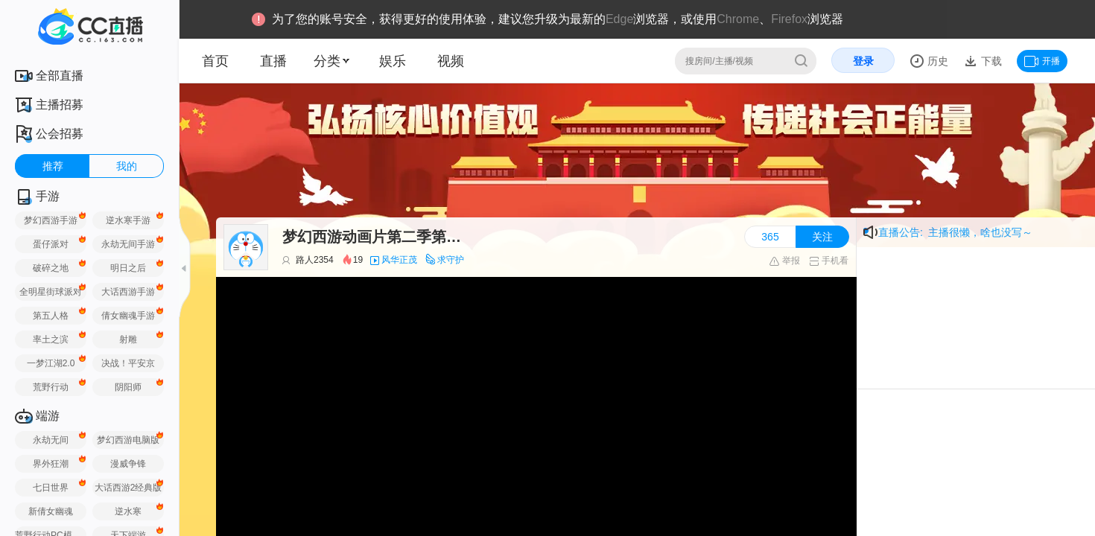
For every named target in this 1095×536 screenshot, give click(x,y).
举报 (784, 260)
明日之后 (128, 268)
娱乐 (392, 61)
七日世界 (51, 487)
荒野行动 (51, 387)
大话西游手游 (128, 292)
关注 (822, 237)
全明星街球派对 (50, 292)
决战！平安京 (128, 363)
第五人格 (51, 315)
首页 (215, 61)
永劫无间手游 (128, 244)
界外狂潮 (51, 464)
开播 (1042, 61)
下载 (990, 61)
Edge (619, 19)
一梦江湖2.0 (51, 363)
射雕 (128, 339)
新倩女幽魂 (50, 511)
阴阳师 (128, 387)
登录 (863, 61)
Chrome (738, 19)
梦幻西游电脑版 (128, 440)
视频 (450, 61)
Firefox (789, 19)
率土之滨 (51, 339)
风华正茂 (399, 260)
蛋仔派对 (51, 244)
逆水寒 (128, 511)
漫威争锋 (128, 464)
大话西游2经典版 (128, 487)
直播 (273, 61)
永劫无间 (51, 440)
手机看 (828, 260)
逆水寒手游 (128, 220)
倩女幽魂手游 (128, 315)
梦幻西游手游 (50, 220)
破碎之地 (51, 268)
